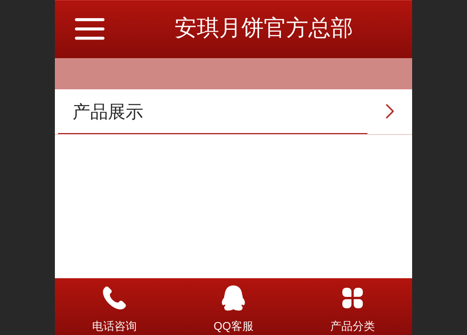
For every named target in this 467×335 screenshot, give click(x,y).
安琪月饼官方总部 (263, 27)
